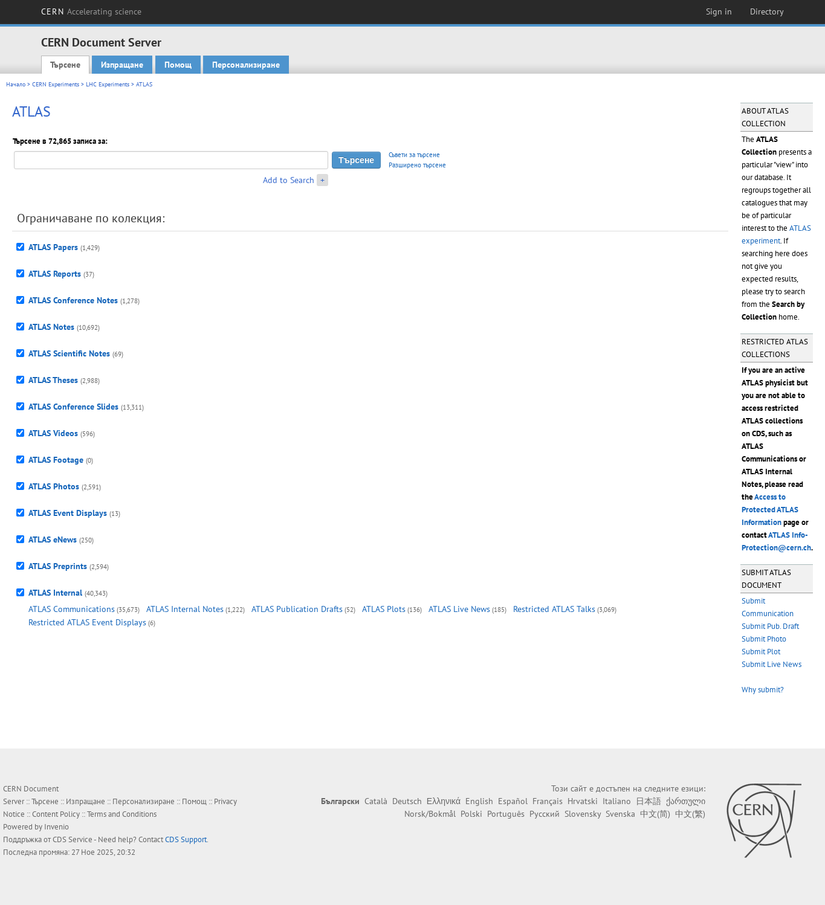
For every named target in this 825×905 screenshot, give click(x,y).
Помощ (178, 64)
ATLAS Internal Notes (185, 609)
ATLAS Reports (54, 273)
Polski (471, 813)
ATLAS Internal (55, 592)
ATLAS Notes (51, 326)
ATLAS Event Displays (67, 512)
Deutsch (407, 801)
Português (506, 813)
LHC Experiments (107, 84)
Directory (767, 11)
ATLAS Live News (459, 609)
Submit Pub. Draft (770, 626)
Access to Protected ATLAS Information (770, 509)
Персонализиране (246, 64)
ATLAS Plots (384, 609)
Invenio (56, 827)
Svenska (620, 813)
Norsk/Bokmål (430, 813)
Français (547, 801)
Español (513, 801)
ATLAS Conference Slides (73, 406)
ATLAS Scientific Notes (69, 353)
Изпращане (122, 64)
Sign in (719, 11)
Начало (15, 84)
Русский (544, 813)
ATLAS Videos (53, 433)
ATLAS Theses (53, 380)
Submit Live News (771, 664)
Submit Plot (761, 651)
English (479, 801)
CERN (91, 11)
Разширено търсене (417, 165)
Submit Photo (764, 639)
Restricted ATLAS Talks (554, 609)
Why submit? (763, 689)
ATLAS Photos (53, 486)
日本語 (648, 801)
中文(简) (655, 813)
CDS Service (72, 839)
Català (375, 801)
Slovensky (583, 813)
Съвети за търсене (414, 154)
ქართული (685, 801)
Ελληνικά (444, 801)
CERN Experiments (55, 84)
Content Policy (56, 814)
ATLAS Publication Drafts (297, 609)
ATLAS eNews (52, 539)
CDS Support (186, 839)
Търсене (65, 64)
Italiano (617, 801)
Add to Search (288, 180)
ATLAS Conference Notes (73, 300)
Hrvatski (583, 801)
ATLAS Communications (71, 609)
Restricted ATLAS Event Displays (87, 622)
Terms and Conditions (122, 814)
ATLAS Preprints (57, 566)
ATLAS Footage (55, 459)
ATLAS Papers (53, 247)
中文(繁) (690, 813)
